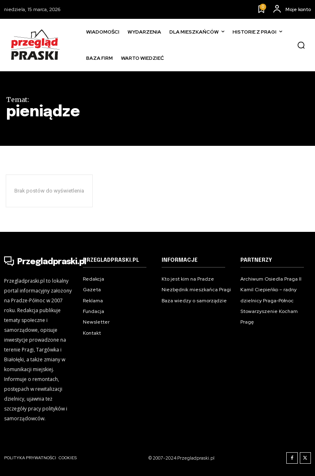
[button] (301, 45)
